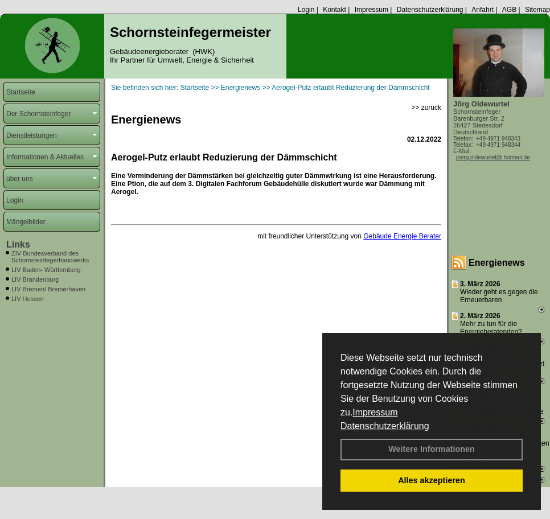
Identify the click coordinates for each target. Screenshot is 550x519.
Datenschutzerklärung (384, 426)
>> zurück (426, 108)
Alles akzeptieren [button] (431, 480)
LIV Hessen (27, 298)
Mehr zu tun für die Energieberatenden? (491, 328)
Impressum (374, 412)
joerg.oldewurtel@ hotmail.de (493, 157)
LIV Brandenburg (35, 279)
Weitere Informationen (431, 449)
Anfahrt (482, 10)
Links (18, 244)
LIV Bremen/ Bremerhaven (48, 289)
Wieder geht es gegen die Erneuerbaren (499, 296)
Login (306, 10)
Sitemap (537, 10)
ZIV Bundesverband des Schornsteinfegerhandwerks (50, 256)
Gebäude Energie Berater (402, 236)
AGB (509, 10)
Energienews (497, 262)
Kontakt (334, 10)
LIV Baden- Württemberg (46, 269)
